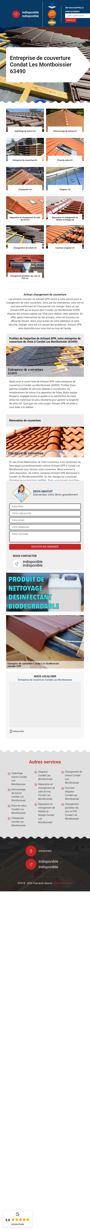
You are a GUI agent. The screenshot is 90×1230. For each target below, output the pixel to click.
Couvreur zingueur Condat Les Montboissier (72, 793)
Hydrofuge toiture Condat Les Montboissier (19, 779)
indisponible (30, 12)
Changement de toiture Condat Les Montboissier (73, 777)
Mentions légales (63, 883)
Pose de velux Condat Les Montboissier (18, 809)
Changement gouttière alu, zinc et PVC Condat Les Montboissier (72, 811)
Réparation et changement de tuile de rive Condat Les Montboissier (46, 791)
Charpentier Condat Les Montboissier (18, 822)
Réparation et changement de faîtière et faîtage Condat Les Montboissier (46, 813)
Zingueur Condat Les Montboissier (45, 775)
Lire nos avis (17, 1224)
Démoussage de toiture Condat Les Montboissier (18, 795)
